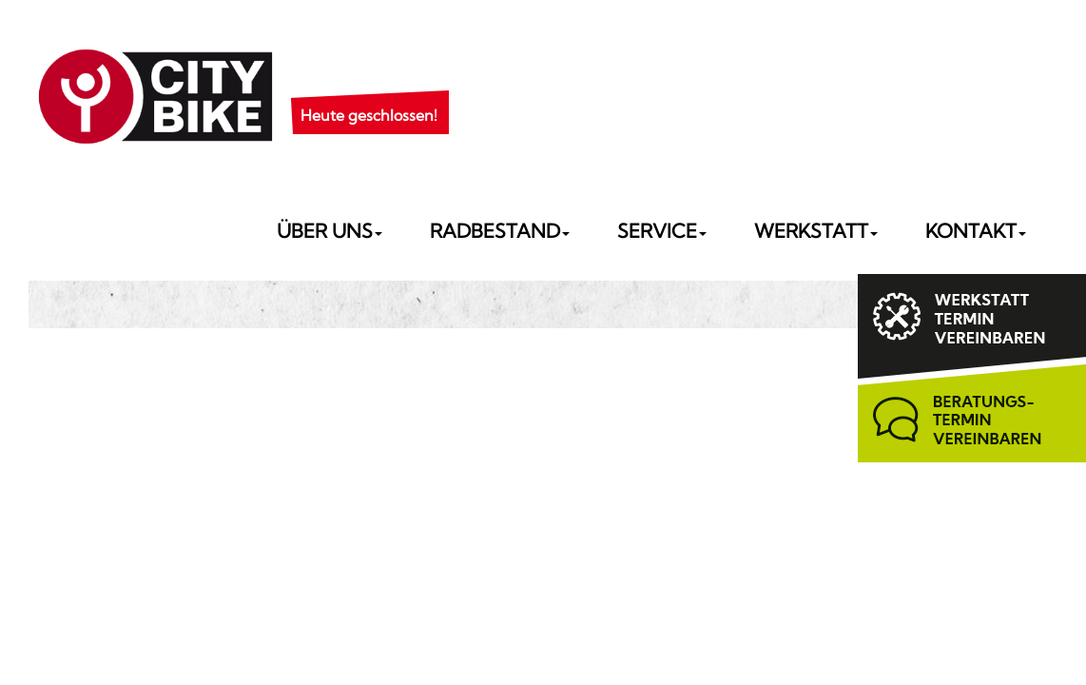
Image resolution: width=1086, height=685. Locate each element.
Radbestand (500, 231)
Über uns (329, 231)
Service (662, 231)
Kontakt (975, 231)
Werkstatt (816, 231)
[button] (369, 91)
